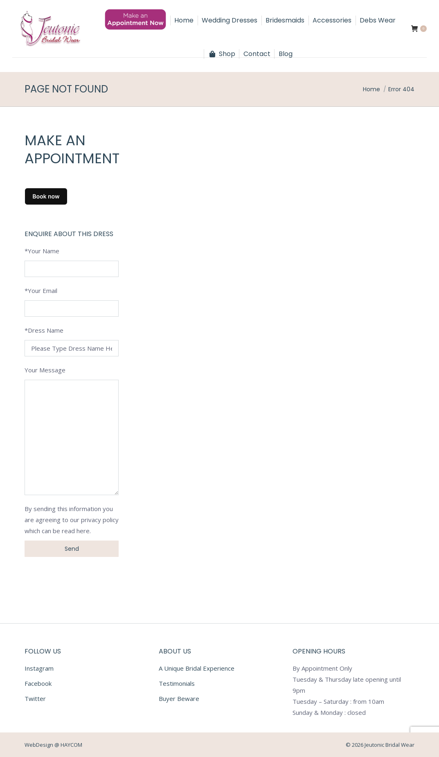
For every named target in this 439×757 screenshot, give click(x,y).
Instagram (39, 668)
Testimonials (177, 683)
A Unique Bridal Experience (196, 668)
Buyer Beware (179, 698)
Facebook (38, 683)
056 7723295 (38, 7)
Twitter (35, 698)
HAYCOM (71, 744)
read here (76, 531)
